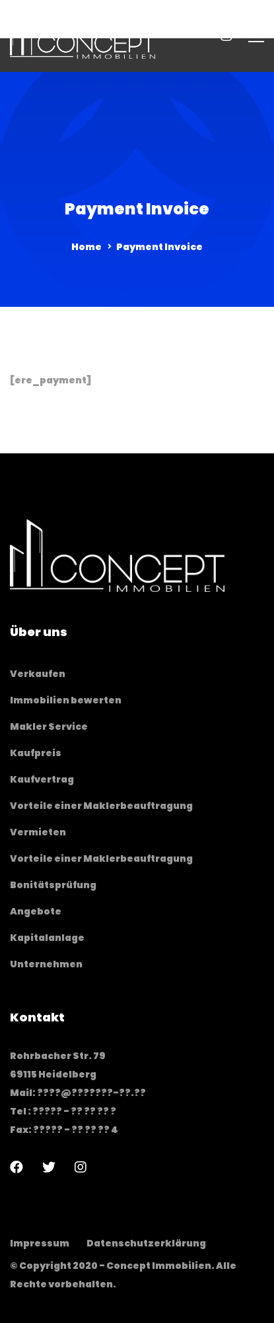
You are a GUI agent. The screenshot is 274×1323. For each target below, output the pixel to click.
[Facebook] (16, 1167)
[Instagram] (80, 1167)
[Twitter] (49, 1167)
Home (86, 246)
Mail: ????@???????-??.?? (78, 1092)
